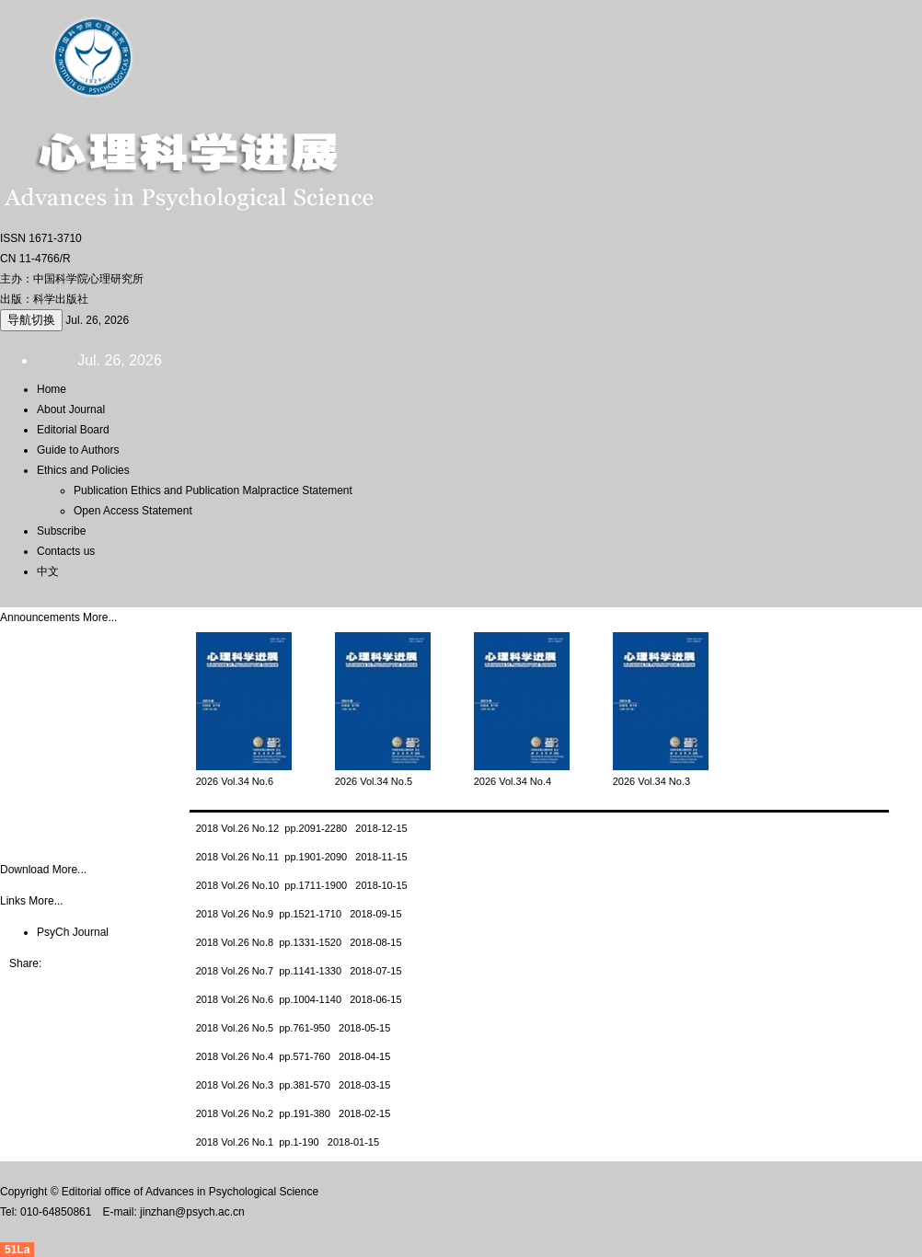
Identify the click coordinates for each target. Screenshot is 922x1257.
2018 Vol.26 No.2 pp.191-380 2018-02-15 (293, 1113)
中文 (48, 571)
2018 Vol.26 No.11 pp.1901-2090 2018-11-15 (302, 856)
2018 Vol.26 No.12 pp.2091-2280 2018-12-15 (302, 828)
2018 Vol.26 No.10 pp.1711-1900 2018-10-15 (302, 885)
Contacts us (66, 551)
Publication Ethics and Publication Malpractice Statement (213, 490)
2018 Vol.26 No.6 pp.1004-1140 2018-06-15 (299, 999)
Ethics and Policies (83, 470)
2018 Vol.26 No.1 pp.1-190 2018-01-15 (287, 1141)
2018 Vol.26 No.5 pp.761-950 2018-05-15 (293, 1027)
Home (51, 389)
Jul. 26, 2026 (97, 320)
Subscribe (61, 531)
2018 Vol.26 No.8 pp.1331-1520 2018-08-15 (299, 942)
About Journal (71, 409)
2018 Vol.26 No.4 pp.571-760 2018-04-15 (293, 1056)
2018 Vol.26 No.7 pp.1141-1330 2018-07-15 (299, 970)
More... (100, 617)
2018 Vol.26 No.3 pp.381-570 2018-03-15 (293, 1084)
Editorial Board (73, 429)
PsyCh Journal (73, 932)
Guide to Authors (78, 450)
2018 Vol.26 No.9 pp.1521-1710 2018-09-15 (299, 913)
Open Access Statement (133, 510)
